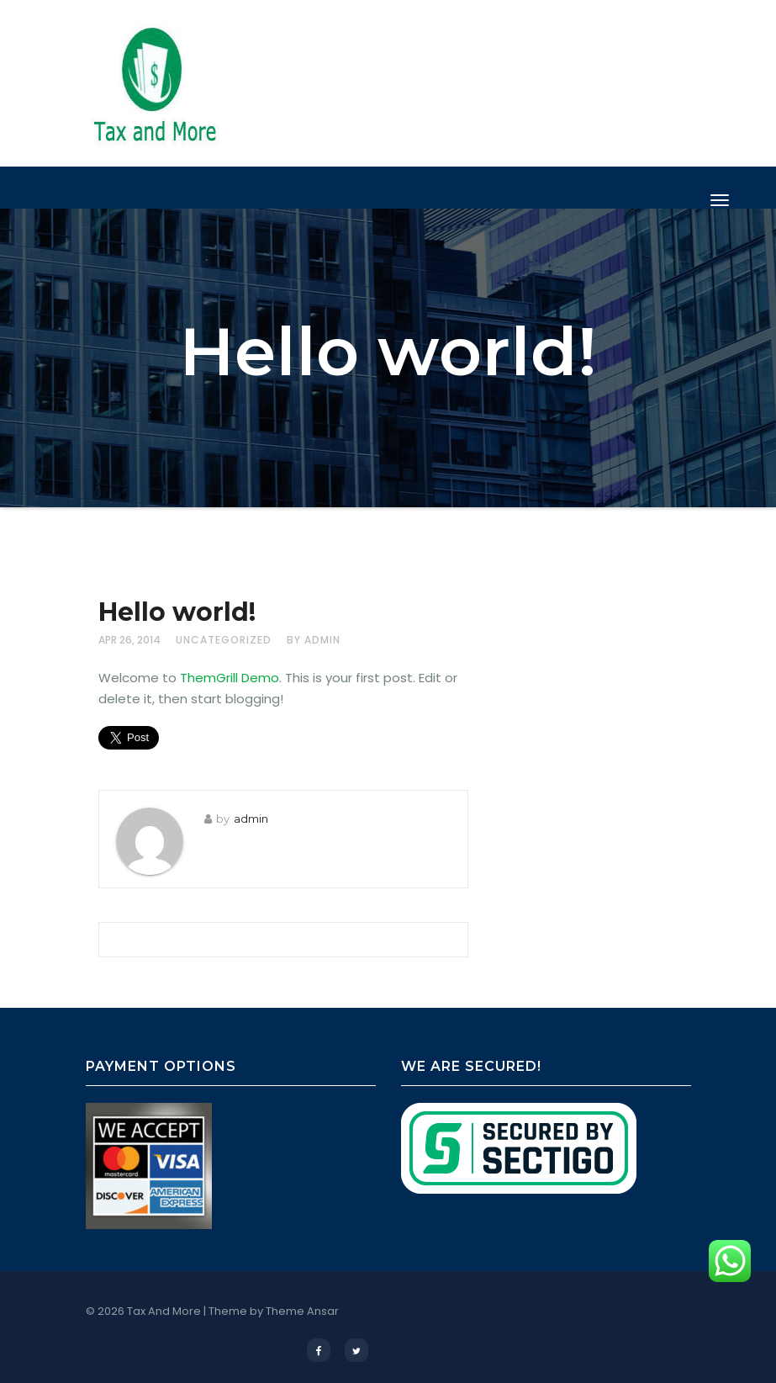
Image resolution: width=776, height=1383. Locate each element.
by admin (313, 640)
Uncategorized (224, 640)
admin (251, 818)
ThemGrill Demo (229, 677)
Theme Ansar (302, 1311)
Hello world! (177, 612)
